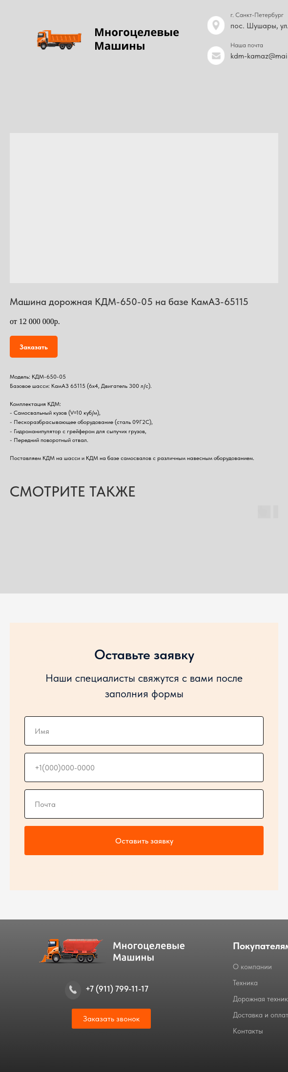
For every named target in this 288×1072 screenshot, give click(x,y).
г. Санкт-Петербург (257, 15)
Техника (245, 982)
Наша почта (246, 45)
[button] (111, 1019)
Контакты (248, 1031)
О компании (252, 966)
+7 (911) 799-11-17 (116, 989)
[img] (216, 55)
